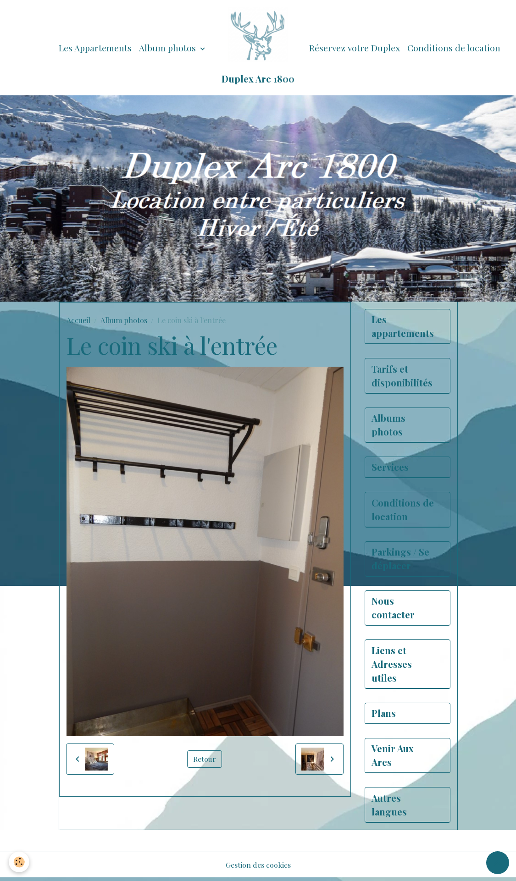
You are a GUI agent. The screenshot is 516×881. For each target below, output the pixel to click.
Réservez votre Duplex (354, 48)
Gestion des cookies (258, 868)
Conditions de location (453, 48)
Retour (204, 759)
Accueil (78, 320)
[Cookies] (19, 862)
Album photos (168, 48)
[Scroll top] (497, 862)
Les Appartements (95, 48)
